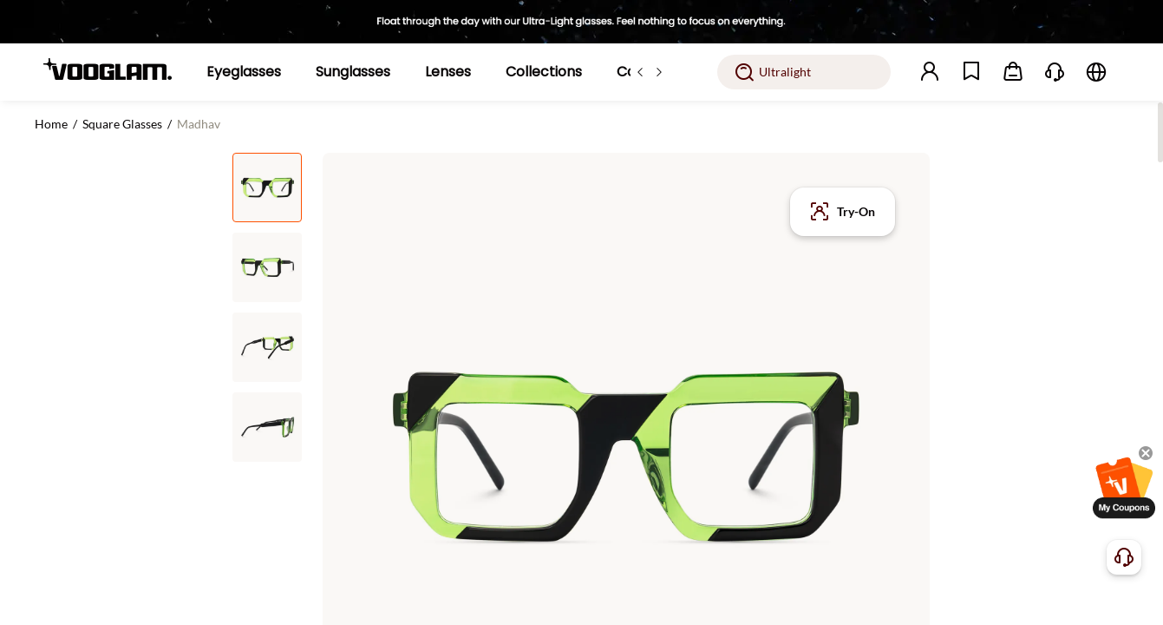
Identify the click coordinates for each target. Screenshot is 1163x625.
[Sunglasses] (353, 72)
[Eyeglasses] (243, 72)
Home (51, 123)
